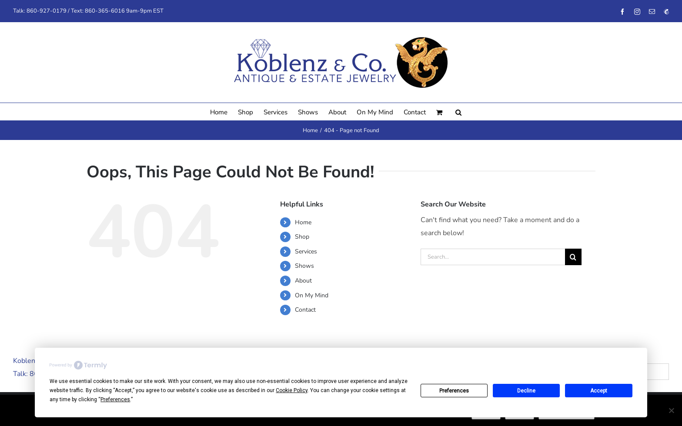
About (303, 280)
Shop (302, 237)
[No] (671, 410)
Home (303, 222)
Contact (305, 310)
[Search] (573, 257)
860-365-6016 (105, 11)
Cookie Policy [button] (292, 390)
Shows (304, 266)
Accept (598, 391)
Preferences (454, 391)
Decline (526, 391)
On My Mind (311, 295)
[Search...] (493, 257)
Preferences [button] (115, 399)
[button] (458, 111)
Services (306, 251)
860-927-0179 (47, 11)
